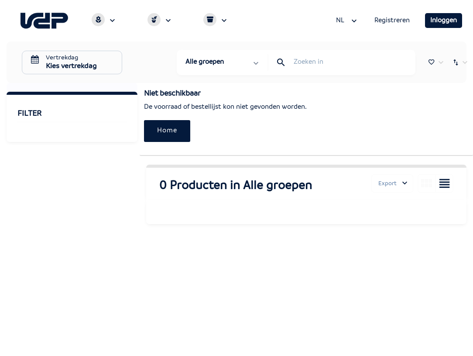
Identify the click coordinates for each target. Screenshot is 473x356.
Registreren (392, 20)
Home (167, 130)
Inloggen (443, 20)
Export (387, 183)
